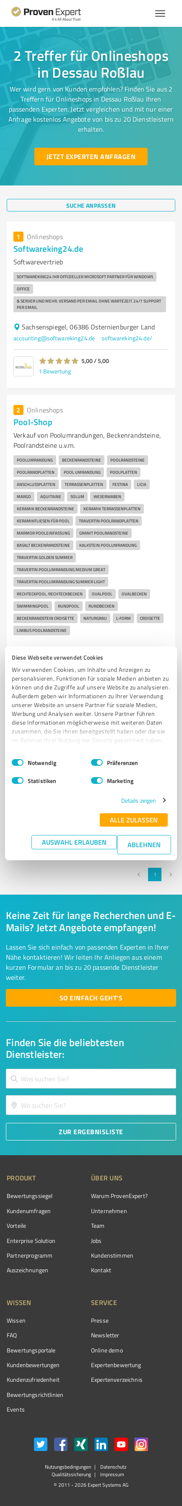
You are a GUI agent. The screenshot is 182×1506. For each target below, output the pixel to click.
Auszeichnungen (27, 1270)
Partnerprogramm (29, 1255)
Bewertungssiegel (29, 1196)
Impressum (111, 1474)
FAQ (12, 1335)
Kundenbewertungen (33, 1365)
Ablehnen (144, 844)
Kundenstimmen (112, 1255)
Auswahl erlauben (74, 842)
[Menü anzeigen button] (160, 13)
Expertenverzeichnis (117, 1379)
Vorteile (16, 1225)
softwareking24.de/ (126, 338)
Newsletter (105, 1335)
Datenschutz (112, 1466)
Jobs (96, 1241)
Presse (100, 1320)
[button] (59, 361)
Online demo (107, 1350)
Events (16, 1409)
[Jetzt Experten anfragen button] (91, 156)
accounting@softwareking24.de (54, 338)
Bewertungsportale (31, 1350)
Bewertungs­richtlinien (35, 1395)
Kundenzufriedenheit (33, 1379)
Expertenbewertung (116, 1365)
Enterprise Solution (31, 1241)
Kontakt (101, 1270)
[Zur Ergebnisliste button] (91, 1132)
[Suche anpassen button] (91, 205)
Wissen (16, 1320)
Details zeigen (138, 800)
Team (98, 1225)
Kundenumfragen (29, 1211)
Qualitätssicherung (71, 1474)
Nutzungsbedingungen (68, 1466)
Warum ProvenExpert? (119, 1196)
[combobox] (91, 1078)
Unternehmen (109, 1211)
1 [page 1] (154, 874)
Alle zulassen (134, 820)
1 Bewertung (55, 371)
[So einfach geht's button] (91, 998)
